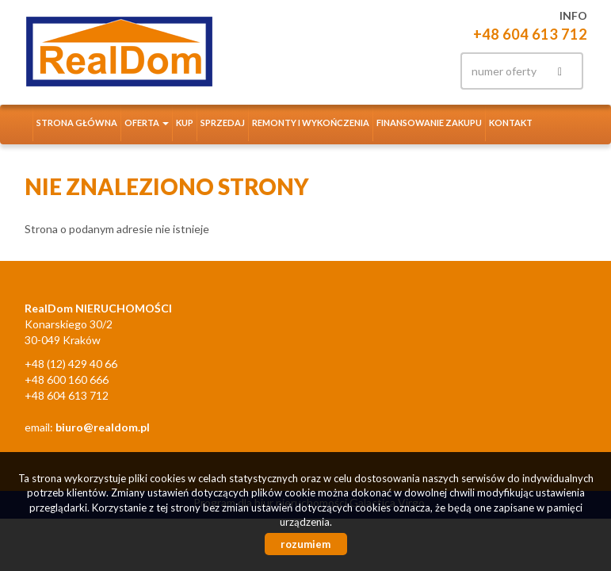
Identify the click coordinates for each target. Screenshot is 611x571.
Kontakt (511, 122)
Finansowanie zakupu (429, 122)
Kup (184, 122)
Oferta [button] (146, 122)
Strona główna (76, 122)
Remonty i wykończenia (310, 122)
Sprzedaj (222, 122)
